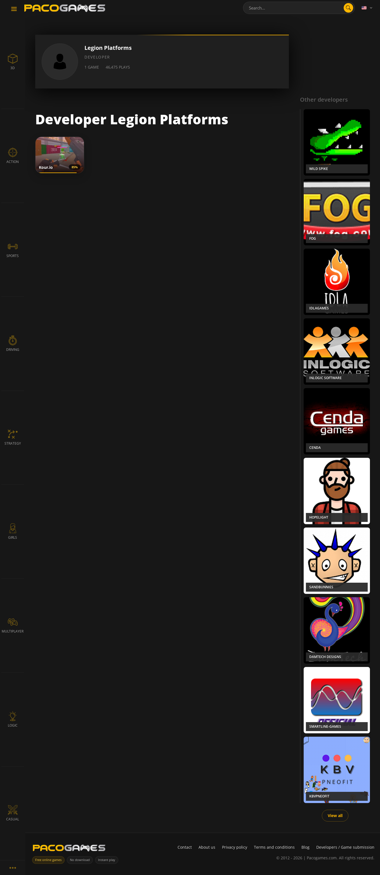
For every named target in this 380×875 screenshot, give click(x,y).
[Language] (367, 8)
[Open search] (348, 8)
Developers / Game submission (345, 847)
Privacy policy (234, 847)
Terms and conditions (274, 847)
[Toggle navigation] (14, 9)
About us (207, 847)
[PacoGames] (69, 849)
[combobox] (299, 8)
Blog (305, 847)
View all (335, 815)
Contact (185, 847)
